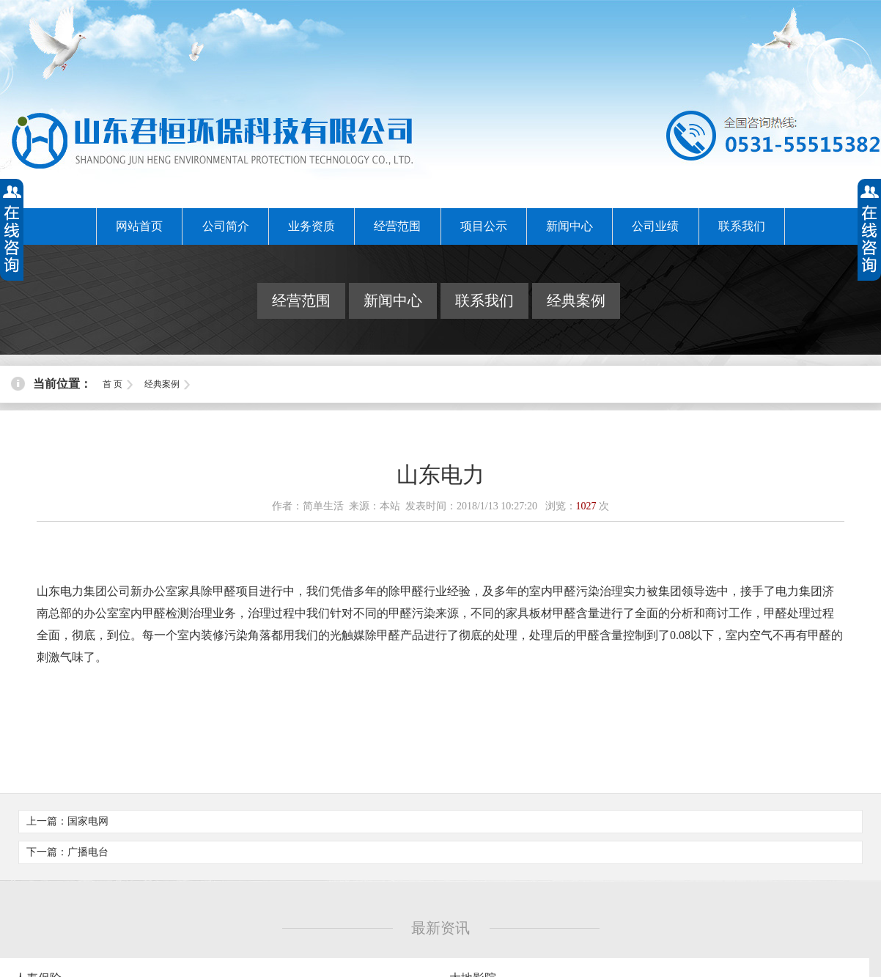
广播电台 (87, 852)
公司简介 (225, 226)
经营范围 (397, 226)
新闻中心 (569, 226)
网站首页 (139, 226)
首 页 (112, 384)
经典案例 (576, 300)
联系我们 (741, 226)
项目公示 (483, 226)
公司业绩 (655, 226)
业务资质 (311, 226)
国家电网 (87, 821)
